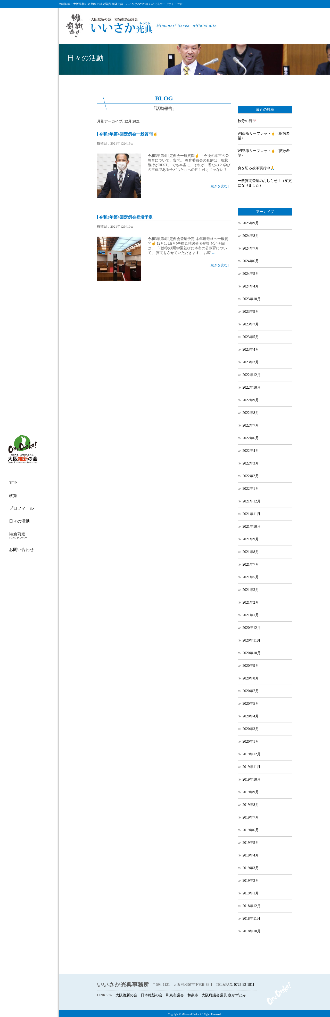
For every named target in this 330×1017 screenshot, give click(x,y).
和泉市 (192, 995)
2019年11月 (251, 767)
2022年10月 (252, 387)
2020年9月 (251, 666)
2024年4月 (251, 286)
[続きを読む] (219, 186)
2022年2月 (251, 476)
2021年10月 (252, 526)
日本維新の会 (151, 995)
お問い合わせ (21, 549)
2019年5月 (251, 843)
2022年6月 (251, 438)
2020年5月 (251, 704)
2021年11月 (251, 514)
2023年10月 (252, 299)
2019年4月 (251, 855)
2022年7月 (251, 425)
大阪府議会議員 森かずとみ (224, 995)
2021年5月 (251, 577)
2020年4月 (251, 716)
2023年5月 (251, 337)
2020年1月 (251, 741)
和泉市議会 (175, 995)
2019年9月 (251, 792)
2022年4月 (251, 451)
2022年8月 (251, 413)
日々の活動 (19, 521)
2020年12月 (252, 628)
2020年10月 (252, 653)
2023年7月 (251, 324)
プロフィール (21, 508)
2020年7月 (251, 691)
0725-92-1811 (244, 985)
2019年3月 (251, 868)
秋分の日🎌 (247, 121)
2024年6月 (251, 261)
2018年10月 (252, 931)
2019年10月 (252, 779)
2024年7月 (251, 248)
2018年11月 (251, 918)
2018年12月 (252, 906)
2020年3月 (251, 729)
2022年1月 (251, 489)
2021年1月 (251, 615)
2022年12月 (252, 375)
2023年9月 (251, 312)
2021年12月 (252, 501)
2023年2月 (251, 362)
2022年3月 (251, 463)
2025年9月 (251, 223)
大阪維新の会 (126, 995)
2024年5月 (251, 274)
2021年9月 (251, 539)
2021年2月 (251, 602)
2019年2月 (251, 881)
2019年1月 (251, 893)
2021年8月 (251, 552)
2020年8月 (251, 678)
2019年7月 (251, 817)
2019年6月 (251, 830)
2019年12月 (252, 754)
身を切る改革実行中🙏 (256, 168)
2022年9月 (251, 400)
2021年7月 (251, 564)
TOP (13, 483)
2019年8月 (251, 805)
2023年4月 (251, 349)
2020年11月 (251, 640)
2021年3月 (251, 590)
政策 (13, 495)
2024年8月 (251, 236)
